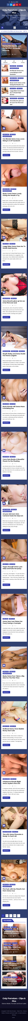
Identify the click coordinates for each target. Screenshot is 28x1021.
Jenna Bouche (13, 98)
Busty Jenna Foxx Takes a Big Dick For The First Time (13, 677)
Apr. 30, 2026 (7, 54)
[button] (26, 27)
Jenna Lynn (5, 564)
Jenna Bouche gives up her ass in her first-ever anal (14, 302)
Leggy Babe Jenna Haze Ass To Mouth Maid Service (14, 247)
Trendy (22, 62)
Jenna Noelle (14, 351)
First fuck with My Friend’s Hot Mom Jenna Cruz (14, 890)
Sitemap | (14, 1015)
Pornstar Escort (14, 68)
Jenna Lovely (13, 78)
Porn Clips (20, 78)
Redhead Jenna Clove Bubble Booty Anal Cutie (13, 730)
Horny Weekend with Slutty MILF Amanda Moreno (11, 48)
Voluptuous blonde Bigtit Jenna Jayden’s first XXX (12, 782)
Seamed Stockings (16, 43)
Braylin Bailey (6, 351)
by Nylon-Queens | (22, 1013)
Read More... (6, 155)
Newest (5, 61)
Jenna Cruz (5, 884)
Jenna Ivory (6, 134)
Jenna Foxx (5, 671)
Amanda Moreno (6, 43)
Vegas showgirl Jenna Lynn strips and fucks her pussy (12, 567)
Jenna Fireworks (7, 831)
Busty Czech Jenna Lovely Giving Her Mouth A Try (12, 194)
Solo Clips (12, 564)
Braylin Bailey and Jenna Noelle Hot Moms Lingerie (14, 354)
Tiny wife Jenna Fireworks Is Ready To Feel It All (13, 835)
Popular (14, 62)
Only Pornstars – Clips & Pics (16, 1011)
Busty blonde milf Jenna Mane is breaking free (14, 407)
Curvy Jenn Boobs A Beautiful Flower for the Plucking (13, 460)
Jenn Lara (5, 618)
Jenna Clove (6, 726)
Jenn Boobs (6, 456)
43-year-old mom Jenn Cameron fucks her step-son (13, 515)
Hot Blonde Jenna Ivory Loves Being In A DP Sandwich (13, 140)
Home (13, 1017)
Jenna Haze (12, 88)
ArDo (14, 54)
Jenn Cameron (6, 509)
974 (15, 915)
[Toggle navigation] (15, 27)
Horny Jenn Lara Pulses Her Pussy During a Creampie (12, 622)
